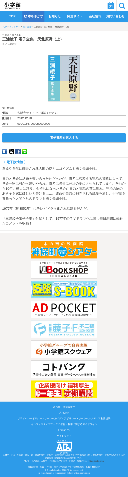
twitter (11, 151)
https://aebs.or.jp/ (96, 461)
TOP (4, 27)
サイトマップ (64, 435)
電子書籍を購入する (64, 137)
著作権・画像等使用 (64, 407)
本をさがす (14, 27)
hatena (4, 151)
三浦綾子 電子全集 (11, 35)
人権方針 (64, 412)
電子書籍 (27, 27)
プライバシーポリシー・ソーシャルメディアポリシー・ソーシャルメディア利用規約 (64, 418)
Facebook (18, 151)
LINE (24, 151)
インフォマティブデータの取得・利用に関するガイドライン (64, 424)
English (64, 430)
